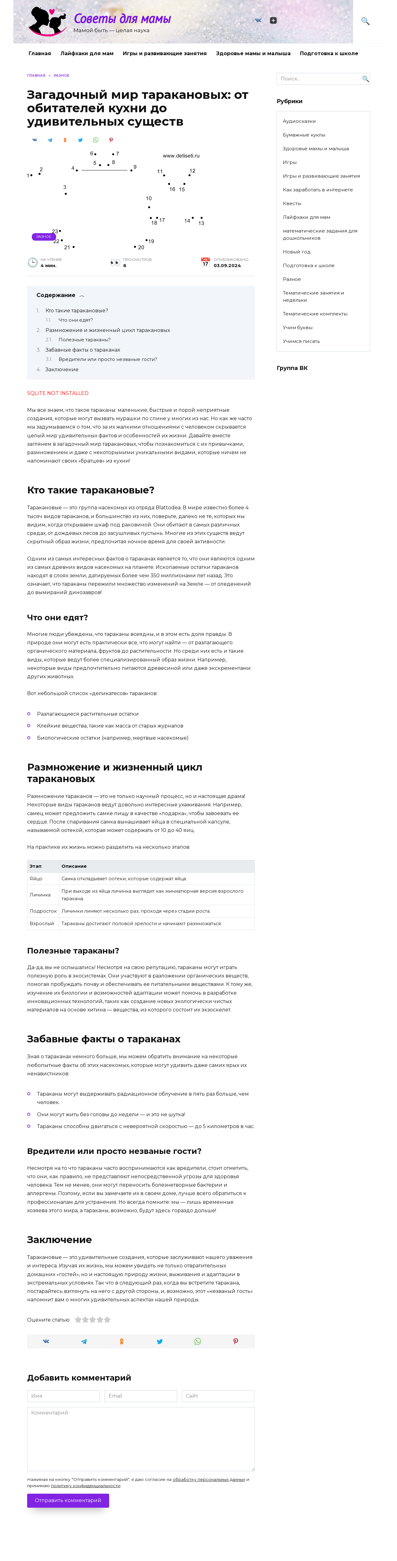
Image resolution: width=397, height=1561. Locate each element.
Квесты (292, 203)
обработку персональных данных (209, 1479)
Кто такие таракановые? (77, 311)
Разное (43, 236)
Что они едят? (76, 320)
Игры (290, 162)
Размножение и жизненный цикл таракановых (108, 330)
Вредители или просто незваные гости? (108, 359)
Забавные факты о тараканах (83, 350)
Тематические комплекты (315, 314)
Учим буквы (297, 327)
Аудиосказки (299, 121)
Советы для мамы (122, 18)
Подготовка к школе (329, 53)
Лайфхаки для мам (87, 53)
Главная (40, 53)
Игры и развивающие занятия (165, 53)
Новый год (297, 252)
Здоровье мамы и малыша (253, 53)
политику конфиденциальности (85, 1485)
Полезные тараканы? (85, 340)
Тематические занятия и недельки (313, 296)
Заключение (62, 369)
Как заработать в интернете (318, 190)
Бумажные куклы (304, 135)
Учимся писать (301, 341)
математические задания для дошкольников (320, 234)
